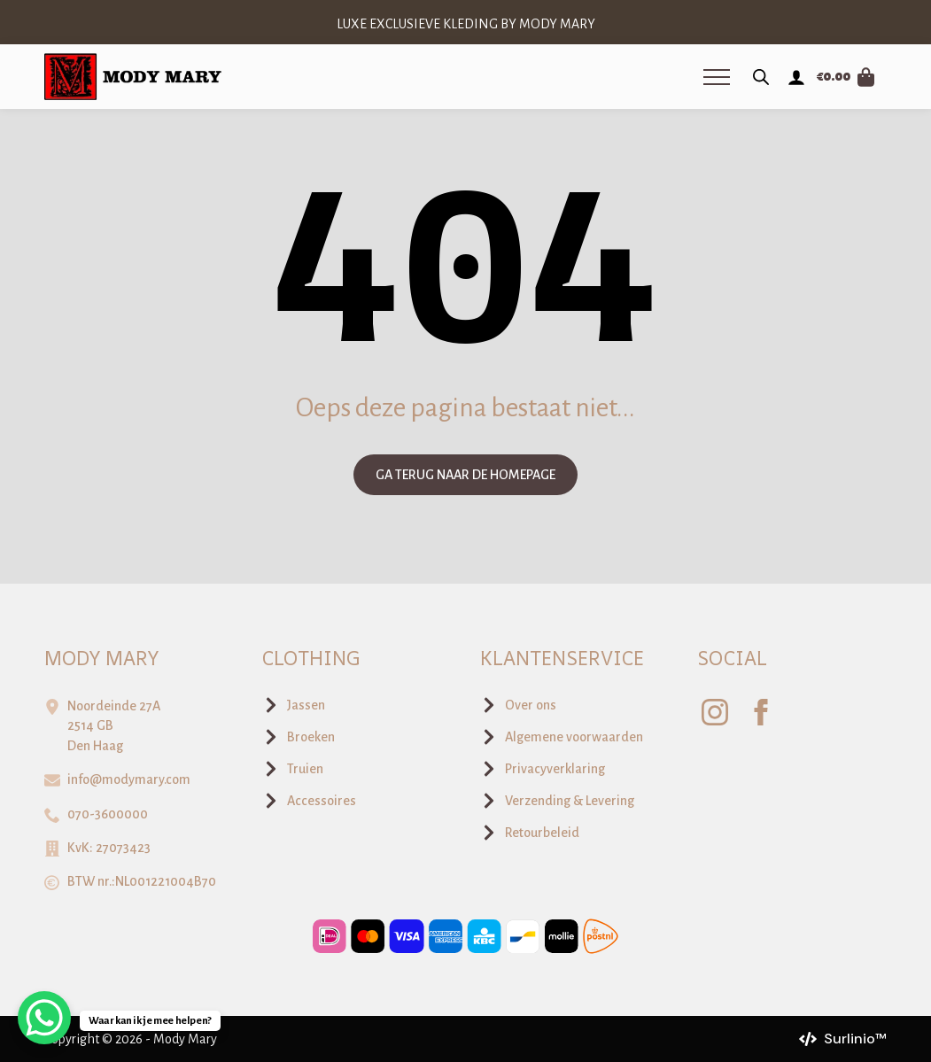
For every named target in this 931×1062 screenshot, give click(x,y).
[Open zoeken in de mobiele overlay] (761, 77)
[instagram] (715, 712)
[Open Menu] (716, 77)
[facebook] (761, 712)
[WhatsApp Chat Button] (44, 1017)
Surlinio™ (855, 1038)
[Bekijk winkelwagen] (846, 77)
